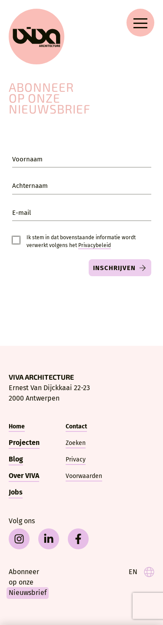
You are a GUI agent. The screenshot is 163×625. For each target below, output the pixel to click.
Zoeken (76, 443)
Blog (16, 459)
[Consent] (16, 240)
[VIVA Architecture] (36, 36)
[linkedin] (48, 538)
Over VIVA (24, 475)
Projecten (24, 442)
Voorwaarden (84, 476)
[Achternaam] (81, 185)
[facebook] (78, 538)
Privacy (76, 459)
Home (17, 426)
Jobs (16, 492)
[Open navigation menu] (140, 23)
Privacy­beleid (94, 245)
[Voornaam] (81, 159)
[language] (141, 572)
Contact (76, 426)
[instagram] (19, 538)
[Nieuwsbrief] (37, 583)
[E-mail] (81, 212)
